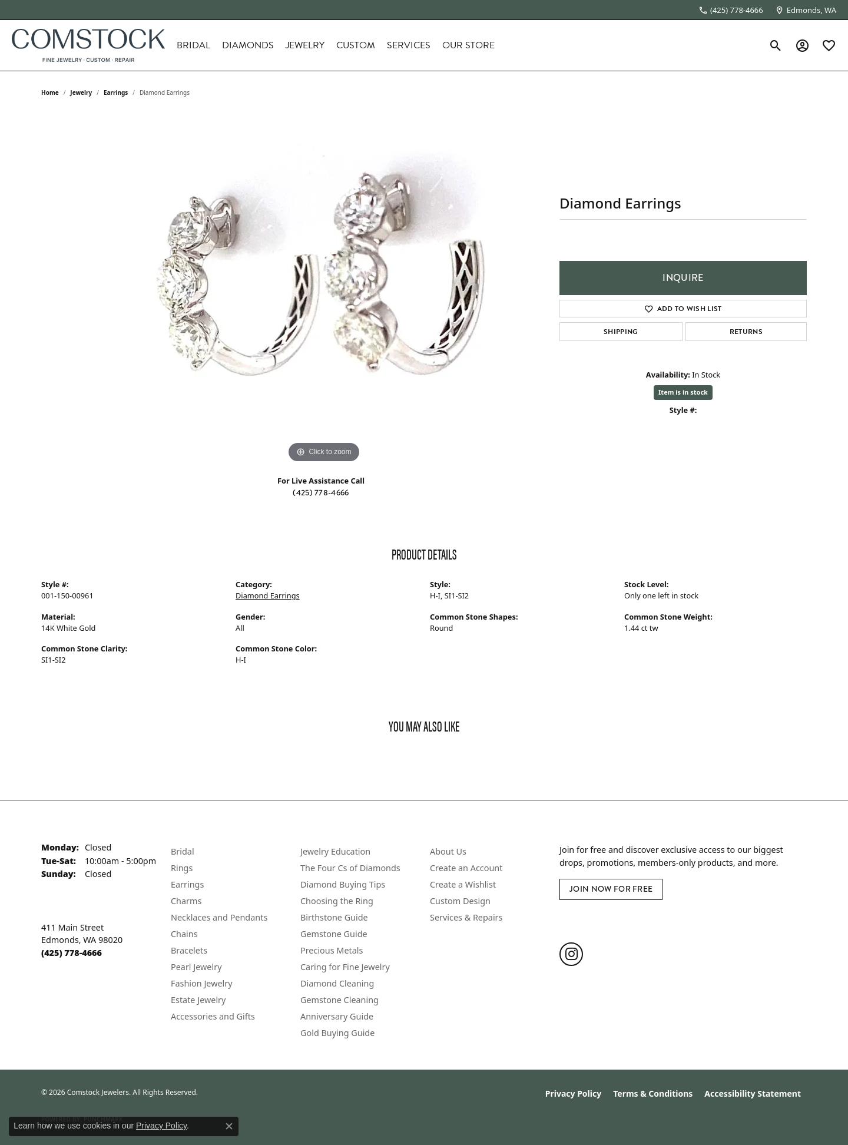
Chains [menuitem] (184, 933)
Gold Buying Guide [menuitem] (337, 1032)
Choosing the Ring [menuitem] (336, 900)
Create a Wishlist (463, 884)
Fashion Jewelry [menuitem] (202, 983)
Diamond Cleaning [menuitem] (337, 983)
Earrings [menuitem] (187, 884)
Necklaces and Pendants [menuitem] (219, 917)
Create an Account (466, 867)
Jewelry (305, 45)
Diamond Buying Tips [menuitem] (342, 884)
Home (50, 92)
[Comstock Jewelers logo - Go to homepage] (88, 45)
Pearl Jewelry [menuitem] (196, 966)
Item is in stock (683, 392)
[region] (324, 289)
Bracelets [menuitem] (189, 950)
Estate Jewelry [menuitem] (198, 999)
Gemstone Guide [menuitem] (333, 933)
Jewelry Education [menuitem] (335, 851)
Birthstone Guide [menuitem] (334, 917)
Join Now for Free (610, 889)
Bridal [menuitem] (182, 851)
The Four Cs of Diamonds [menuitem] (350, 867)
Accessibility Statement (752, 1093)
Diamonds (248, 45)
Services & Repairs (466, 917)
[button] (775, 45)
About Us (448, 851)
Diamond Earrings (268, 595)
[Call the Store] (71, 952)
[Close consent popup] (229, 1126)
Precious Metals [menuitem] (331, 950)
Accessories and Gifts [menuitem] (213, 1016)
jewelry (81, 92)
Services (408, 45)
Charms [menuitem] (186, 900)
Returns (746, 331)
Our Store (468, 45)
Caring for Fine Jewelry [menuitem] (345, 966)
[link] (730, 10)
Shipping (621, 331)
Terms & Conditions (653, 1093)
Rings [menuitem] (182, 867)
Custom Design (460, 900)
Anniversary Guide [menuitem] (336, 1016)
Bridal (193, 45)
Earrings (116, 92)
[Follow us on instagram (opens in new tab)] (571, 954)
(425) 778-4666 (321, 492)
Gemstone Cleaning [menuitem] (339, 999)
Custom (355, 45)
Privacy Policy (573, 1093)
